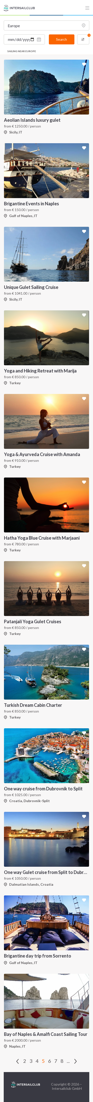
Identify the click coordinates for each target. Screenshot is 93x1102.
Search (61, 39)
